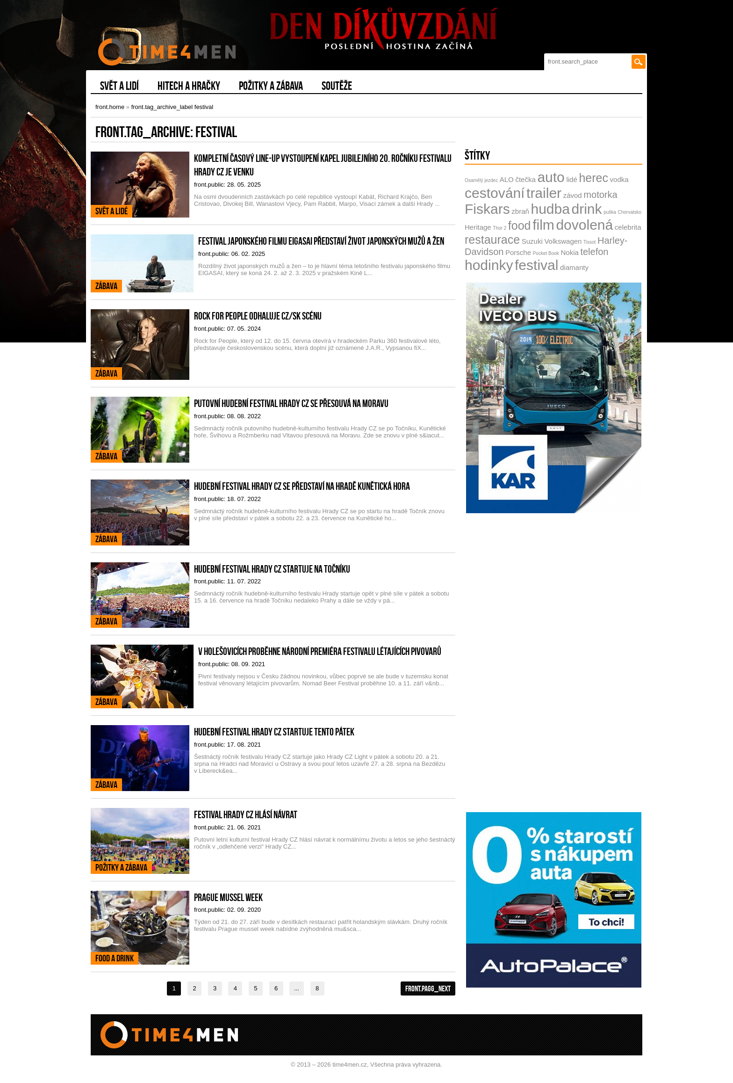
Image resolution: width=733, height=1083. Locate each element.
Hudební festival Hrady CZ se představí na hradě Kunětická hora (302, 486)
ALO (507, 179)
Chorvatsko (629, 212)
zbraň (520, 211)
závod (572, 195)
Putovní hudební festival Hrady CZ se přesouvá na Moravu (291, 403)
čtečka (525, 179)
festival (536, 265)
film (543, 225)
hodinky (489, 265)
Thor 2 (499, 228)
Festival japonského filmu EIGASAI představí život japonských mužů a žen (321, 241)
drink (587, 209)
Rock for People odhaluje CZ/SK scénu (258, 315)
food (519, 225)
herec (593, 177)
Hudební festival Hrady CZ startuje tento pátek (274, 731)
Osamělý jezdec (481, 180)
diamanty (574, 267)
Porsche (518, 252)
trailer (543, 193)
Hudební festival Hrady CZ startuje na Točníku (272, 568)
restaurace (492, 239)
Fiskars (487, 209)
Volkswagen (563, 241)
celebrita (628, 227)
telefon (594, 252)
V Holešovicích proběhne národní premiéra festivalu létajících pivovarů (319, 651)
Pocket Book (546, 253)
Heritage (478, 227)
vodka (619, 179)
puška (610, 212)
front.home (109, 106)
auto (550, 177)
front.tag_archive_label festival (172, 106)
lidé (571, 179)
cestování (495, 193)
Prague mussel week (228, 897)
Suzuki (532, 241)
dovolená (584, 225)
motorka (600, 194)
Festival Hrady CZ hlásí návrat (245, 814)
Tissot (589, 242)
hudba (550, 209)
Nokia (569, 252)
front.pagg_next (428, 988)
